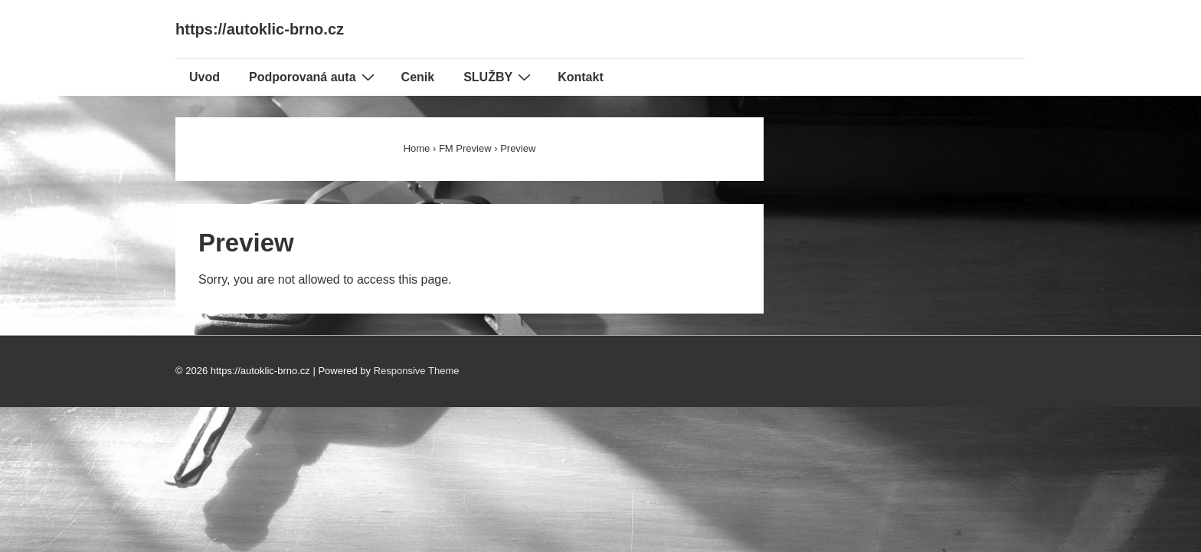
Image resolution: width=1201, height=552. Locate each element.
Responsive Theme (417, 370)
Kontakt (581, 77)
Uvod (204, 77)
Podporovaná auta (313, 76)
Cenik (418, 77)
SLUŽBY (499, 76)
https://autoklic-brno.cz (259, 29)
